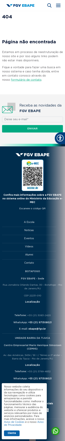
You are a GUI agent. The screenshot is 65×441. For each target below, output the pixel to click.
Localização (32, 302)
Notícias (29, 230)
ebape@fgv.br (37, 329)
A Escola (29, 222)
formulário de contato (26, 79)
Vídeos (29, 246)
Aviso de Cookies (14, 422)
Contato (29, 263)
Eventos (29, 238)
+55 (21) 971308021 (40, 322)
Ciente (12, 433)
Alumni (29, 255)
